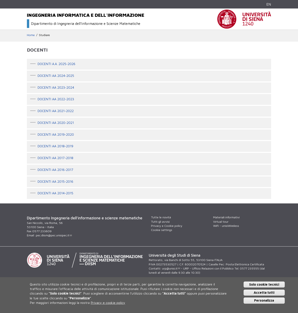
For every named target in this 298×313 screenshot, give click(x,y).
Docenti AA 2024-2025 (56, 75)
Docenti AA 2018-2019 (55, 146)
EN (268, 4)
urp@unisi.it (171, 268)
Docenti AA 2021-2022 (56, 111)
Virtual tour (220, 221)
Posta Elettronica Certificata (245, 264)
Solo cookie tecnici (264, 284)
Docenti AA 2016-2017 (55, 170)
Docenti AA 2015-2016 (55, 181)
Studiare (44, 35)
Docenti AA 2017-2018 (55, 158)
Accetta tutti (264, 292)
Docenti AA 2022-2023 (56, 99)
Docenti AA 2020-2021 (56, 122)
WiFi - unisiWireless (226, 225)
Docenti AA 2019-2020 (56, 134)
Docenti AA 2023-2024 (56, 87)
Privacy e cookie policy (108, 303)
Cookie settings (161, 230)
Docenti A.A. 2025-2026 (56, 64)
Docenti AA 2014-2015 (55, 193)
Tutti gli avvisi (160, 221)
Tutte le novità (161, 217)
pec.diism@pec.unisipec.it (54, 235)
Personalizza (264, 300)
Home (31, 35)
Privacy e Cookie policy (166, 225)
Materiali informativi (226, 217)
